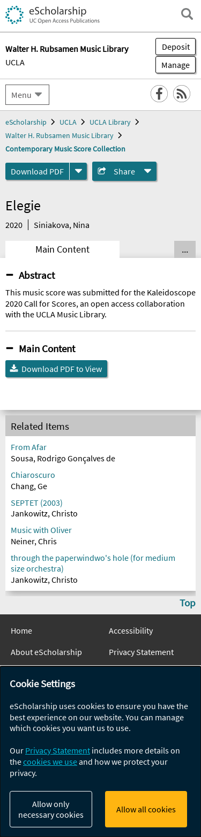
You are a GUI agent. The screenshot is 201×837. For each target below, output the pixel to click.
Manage (172, 64)
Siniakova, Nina (62, 224)
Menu (21, 94)
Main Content (62, 249)
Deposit (176, 46)
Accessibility (131, 630)
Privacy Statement (141, 651)
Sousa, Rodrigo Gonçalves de (63, 458)
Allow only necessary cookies (51, 809)
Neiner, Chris (34, 541)
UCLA (15, 62)
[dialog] (100, 751)
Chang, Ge (29, 486)
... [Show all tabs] (185, 249)
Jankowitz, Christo (44, 513)
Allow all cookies (146, 809)
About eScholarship (46, 651)
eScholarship (26, 122)
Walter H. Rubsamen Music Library (59, 135)
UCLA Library (110, 122)
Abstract (37, 275)
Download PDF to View (61, 368)
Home (21, 630)
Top (188, 602)
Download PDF (37, 171)
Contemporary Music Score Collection (65, 149)
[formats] (78, 171)
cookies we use (50, 761)
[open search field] (187, 13)
